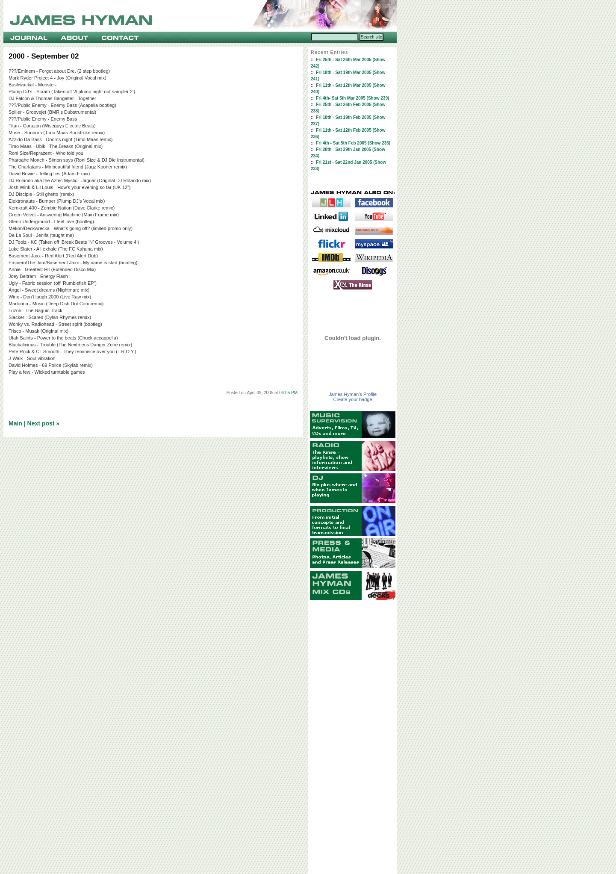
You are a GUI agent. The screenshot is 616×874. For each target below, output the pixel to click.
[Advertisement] (352, 737)
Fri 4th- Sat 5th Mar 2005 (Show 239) (352, 98)
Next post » (43, 423)
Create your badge (352, 399)
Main (15, 423)
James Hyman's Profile (353, 394)
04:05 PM (288, 392)
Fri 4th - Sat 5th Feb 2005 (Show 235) (353, 143)
